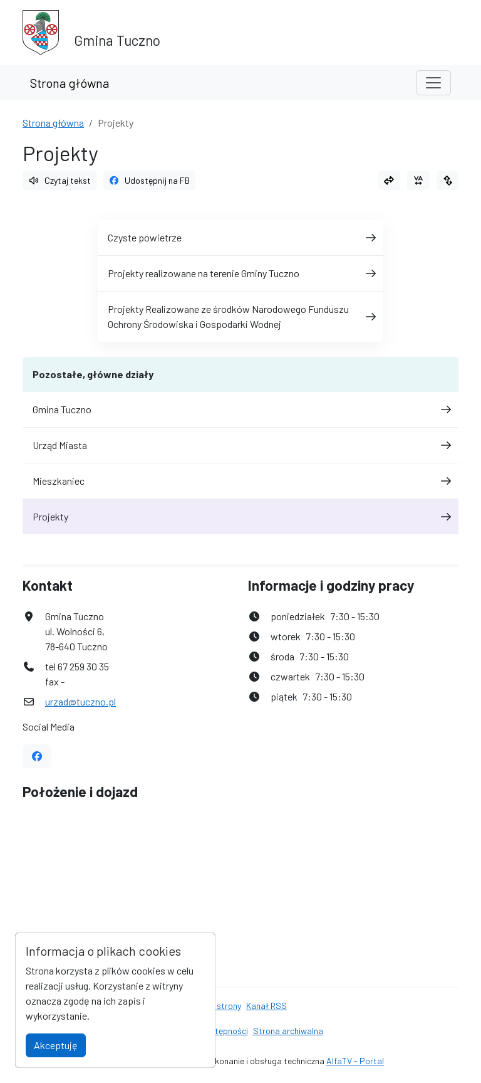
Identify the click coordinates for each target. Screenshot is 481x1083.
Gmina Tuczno (240, 409)
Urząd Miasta (240, 445)
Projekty (240, 516)
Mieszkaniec (240, 481)
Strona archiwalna (288, 1030)
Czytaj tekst (59, 180)
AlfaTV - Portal (355, 1060)
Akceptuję (56, 1045)
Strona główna (69, 82)
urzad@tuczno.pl (80, 701)
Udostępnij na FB (149, 180)
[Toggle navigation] (433, 82)
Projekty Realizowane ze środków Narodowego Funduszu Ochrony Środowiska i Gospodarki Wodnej (240, 316)
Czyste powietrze (240, 237)
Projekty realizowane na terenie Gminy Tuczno (240, 273)
